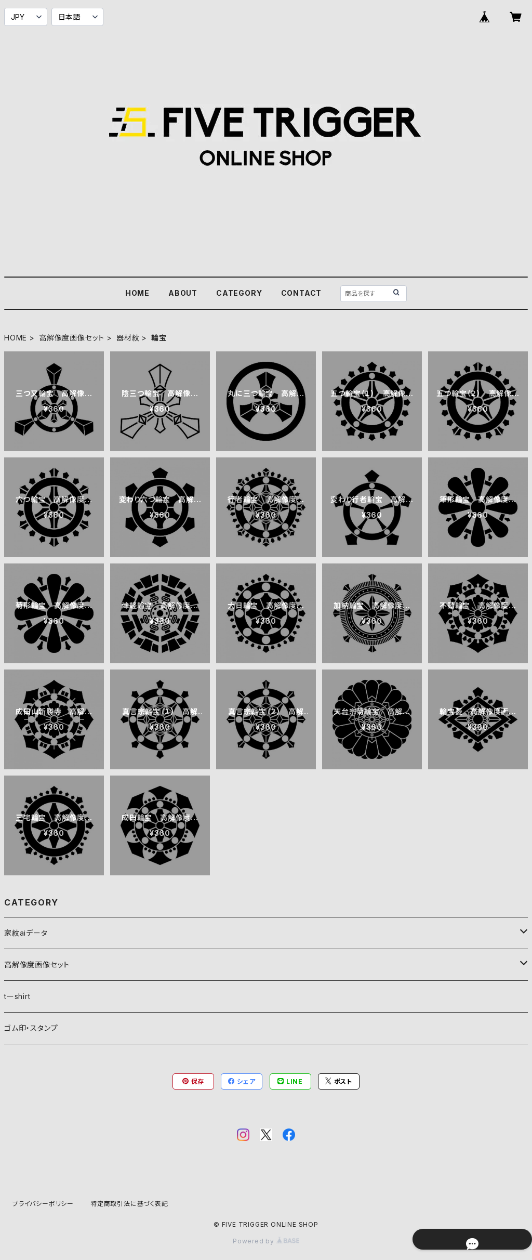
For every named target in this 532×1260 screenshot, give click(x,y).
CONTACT (301, 292)
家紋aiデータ (26, 932)
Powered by (266, 1241)
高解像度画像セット (71, 337)
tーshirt (17, 996)
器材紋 (127, 337)
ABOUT (182, 292)
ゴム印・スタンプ (31, 1027)
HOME (137, 292)
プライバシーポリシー (43, 1204)
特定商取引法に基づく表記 (129, 1204)
